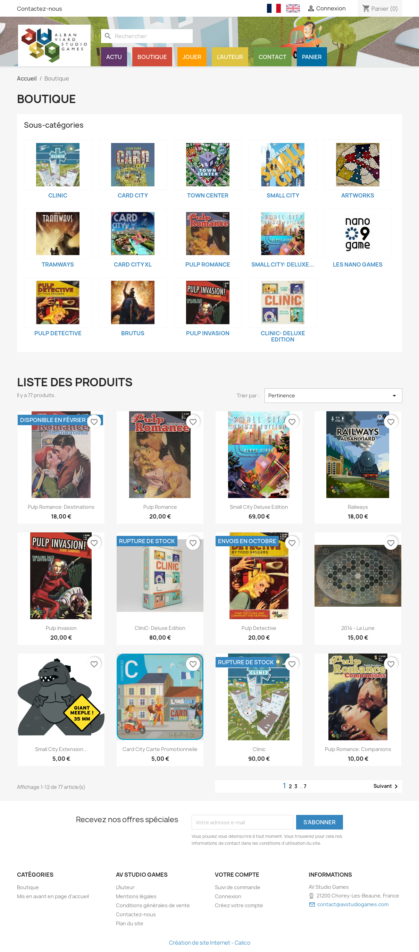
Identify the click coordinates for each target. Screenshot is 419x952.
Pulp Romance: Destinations (61, 507)
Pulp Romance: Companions (358, 749)
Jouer (192, 57)
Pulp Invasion (207, 333)
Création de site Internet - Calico (209, 942)
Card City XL (133, 264)
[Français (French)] (274, 8)
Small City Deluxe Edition (259, 507)
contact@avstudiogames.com (352, 904)
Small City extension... (61, 749)
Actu (114, 57)
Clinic (57, 195)
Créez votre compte (239, 905)
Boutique (152, 57)
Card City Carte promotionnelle (160, 749)
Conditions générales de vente (153, 905)
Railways (358, 507)
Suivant (387, 786)
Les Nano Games (358, 264)
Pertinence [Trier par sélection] (333, 395)
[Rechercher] (147, 36)
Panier (312, 57)
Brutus (132, 333)
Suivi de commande (237, 887)
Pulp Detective (58, 333)
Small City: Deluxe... (282, 264)
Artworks (357, 195)
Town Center (207, 195)
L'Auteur (230, 57)
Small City (283, 195)
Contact (272, 57)
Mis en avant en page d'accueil (53, 896)
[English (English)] (293, 8)
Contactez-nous (39, 8)
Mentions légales (136, 896)
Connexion (228, 896)
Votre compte (237, 874)
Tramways (58, 264)
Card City (133, 195)
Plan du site (129, 923)
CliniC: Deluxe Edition (283, 336)
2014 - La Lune (358, 628)
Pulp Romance (207, 264)
